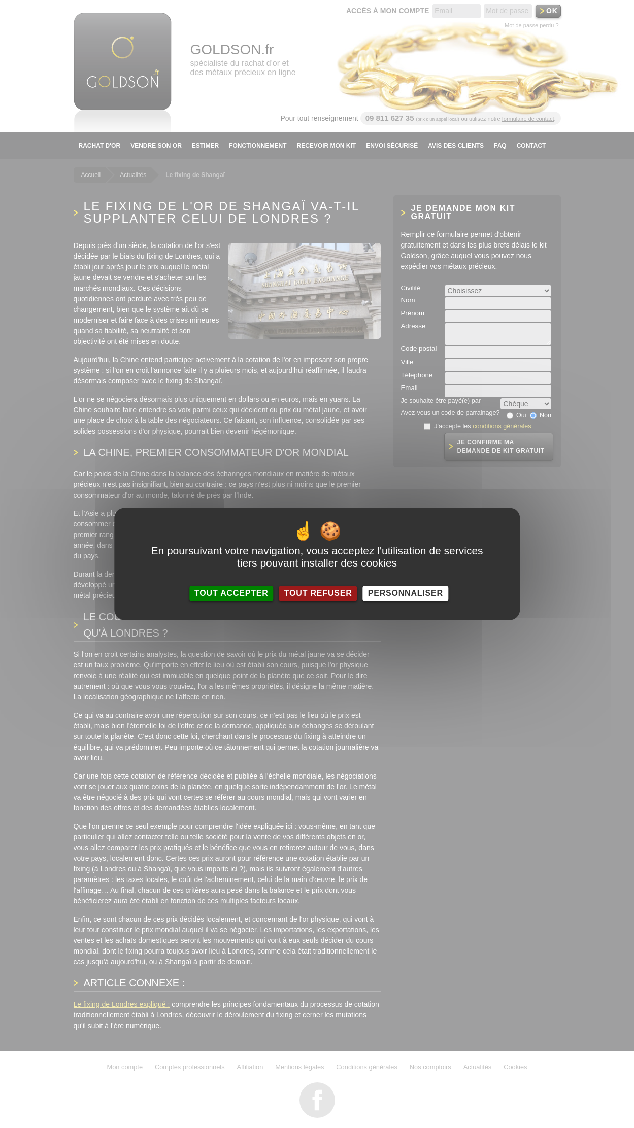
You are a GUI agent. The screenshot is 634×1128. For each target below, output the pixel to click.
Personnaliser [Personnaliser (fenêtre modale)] (405, 593)
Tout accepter (231, 593)
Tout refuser (318, 593)
